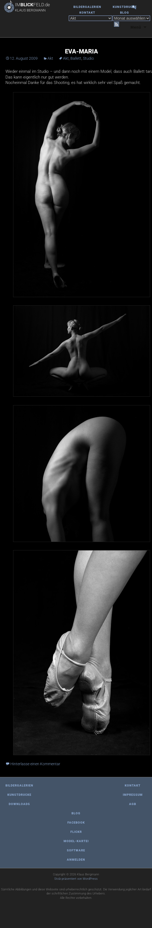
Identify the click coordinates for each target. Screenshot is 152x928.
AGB (132, 804)
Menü (135, 27)
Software (76, 850)
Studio (88, 58)
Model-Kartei (76, 841)
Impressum (133, 795)
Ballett (75, 58)
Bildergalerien (87, 7)
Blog (124, 12)
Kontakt (87, 12)
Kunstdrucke (125, 7)
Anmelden (76, 859)
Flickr (76, 832)
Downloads (19, 804)
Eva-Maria (81, 51)
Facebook (76, 822)
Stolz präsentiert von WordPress (76, 879)
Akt (50, 58)
